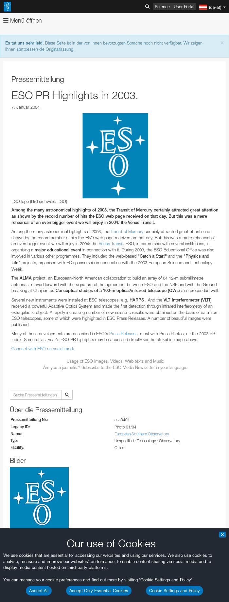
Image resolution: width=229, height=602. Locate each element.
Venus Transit (111, 243)
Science (162, 6)
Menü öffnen (22, 20)
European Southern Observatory (141, 433)
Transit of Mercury (127, 231)
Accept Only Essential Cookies (98, 590)
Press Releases (123, 333)
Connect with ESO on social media (43, 348)
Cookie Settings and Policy (174, 590)
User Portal (184, 6)
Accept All (38, 590)
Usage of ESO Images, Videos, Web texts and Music (115, 361)
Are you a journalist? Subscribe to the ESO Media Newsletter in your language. (115, 367)
